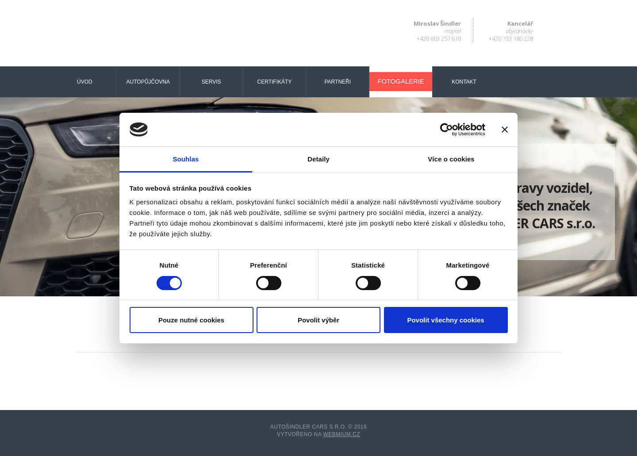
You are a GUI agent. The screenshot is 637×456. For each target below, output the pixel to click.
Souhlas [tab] (186, 159)
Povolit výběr (318, 320)
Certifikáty (274, 82)
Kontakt (464, 82)
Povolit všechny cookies (445, 320)
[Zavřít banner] (505, 129)
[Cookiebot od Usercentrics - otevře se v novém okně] (446, 129)
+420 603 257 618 (439, 38)
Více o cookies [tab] (451, 159)
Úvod (84, 82)
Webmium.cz (341, 434)
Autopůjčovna (148, 82)
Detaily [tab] (318, 159)
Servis (211, 82)
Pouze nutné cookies (191, 320)
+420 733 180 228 (511, 38)
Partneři (338, 82)
